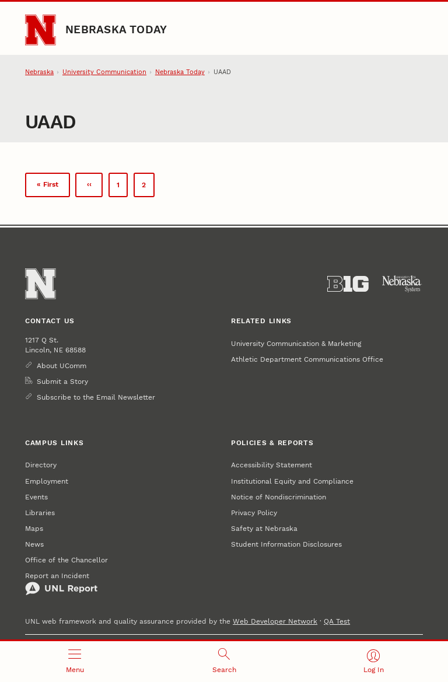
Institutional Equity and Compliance (292, 481)
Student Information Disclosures (286, 544)
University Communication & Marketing (296, 343)
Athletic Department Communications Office (307, 359)
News (34, 544)
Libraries (40, 512)
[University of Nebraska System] (402, 284)
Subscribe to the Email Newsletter (96, 397)
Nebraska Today (116, 29)
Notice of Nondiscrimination (278, 496)
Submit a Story (62, 381)
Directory (41, 464)
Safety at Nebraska (264, 528)
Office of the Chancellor (66, 559)
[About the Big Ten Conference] (348, 284)
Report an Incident (61, 583)
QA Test (337, 621)
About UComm (61, 365)
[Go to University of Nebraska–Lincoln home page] (40, 30)
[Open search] (224, 661)
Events (36, 496)
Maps (34, 528)
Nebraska (39, 72)
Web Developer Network (275, 621)
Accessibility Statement (271, 464)
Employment (46, 481)
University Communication (104, 72)
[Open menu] (74, 661)
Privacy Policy (254, 512)
